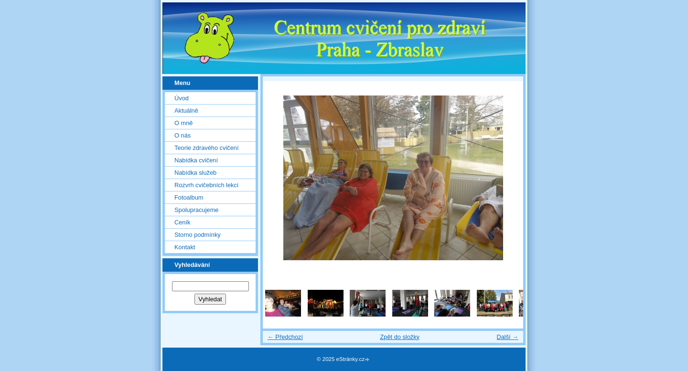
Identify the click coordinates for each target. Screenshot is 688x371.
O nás (182, 135)
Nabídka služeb (195, 172)
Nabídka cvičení (196, 160)
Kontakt (184, 247)
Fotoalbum (188, 197)
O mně (183, 123)
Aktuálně (186, 110)
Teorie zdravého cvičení (206, 147)
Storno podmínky (197, 234)
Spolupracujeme (196, 209)
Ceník (182, 222)
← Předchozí (285, 336)
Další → (507, 336)
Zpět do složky (399, 336)
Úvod (181, 98)
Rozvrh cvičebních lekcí (206, 185)
